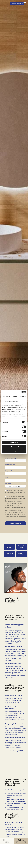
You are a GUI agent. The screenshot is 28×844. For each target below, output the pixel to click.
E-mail (15, 479)
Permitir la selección (14, 446)
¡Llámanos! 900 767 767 (17, 3)
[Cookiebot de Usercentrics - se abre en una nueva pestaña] (20, 392)
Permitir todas (14, 442)
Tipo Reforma (15, 485)
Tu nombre (15, 460)
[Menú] (25, 3)
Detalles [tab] (15, 396)
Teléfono (15, 466)
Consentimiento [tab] (6, 396)
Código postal (15, 472)
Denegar (14, 451)
